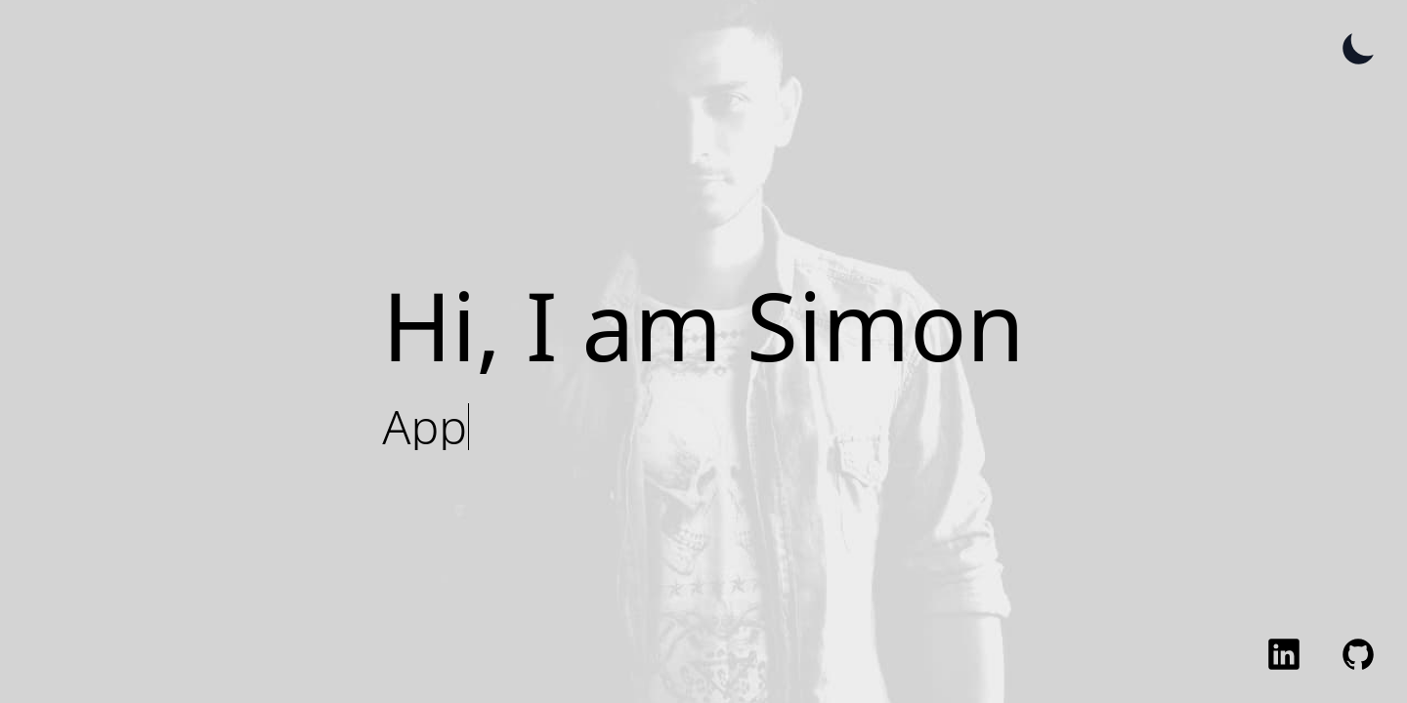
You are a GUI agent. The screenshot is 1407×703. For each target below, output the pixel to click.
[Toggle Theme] (1358, 48)
